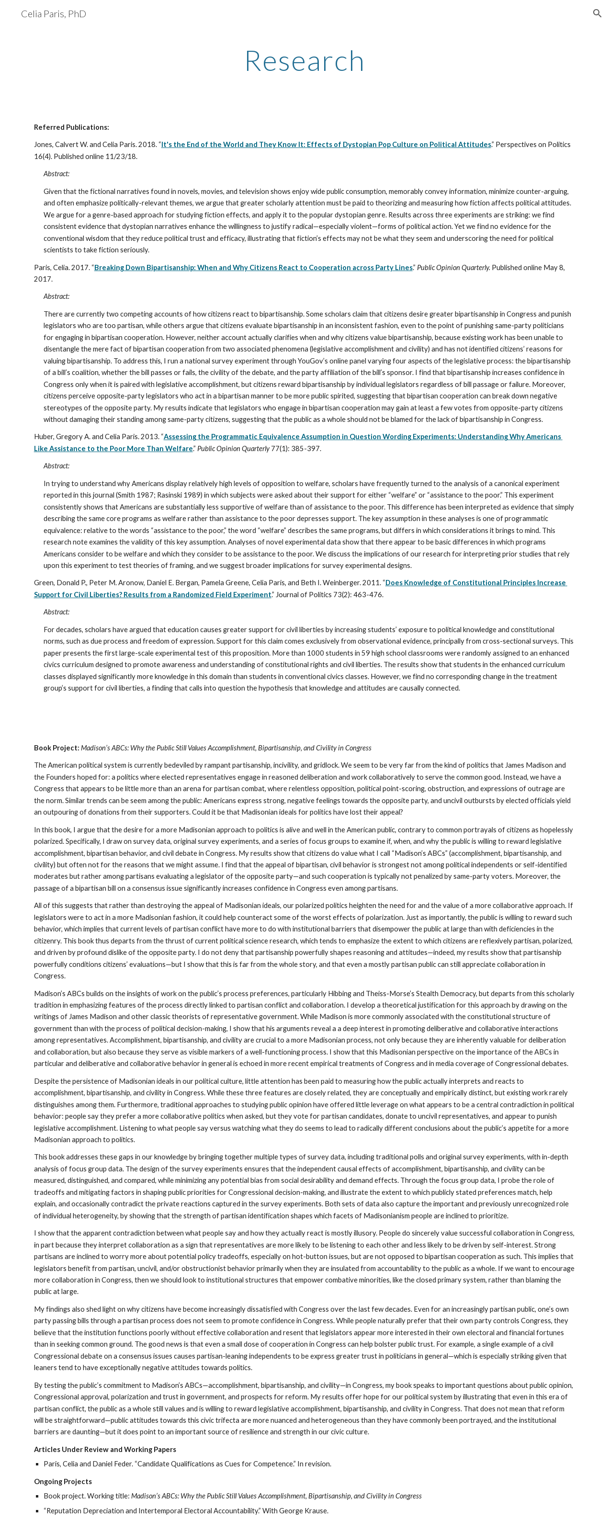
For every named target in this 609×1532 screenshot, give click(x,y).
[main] (304, 59)
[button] (597, 13)
